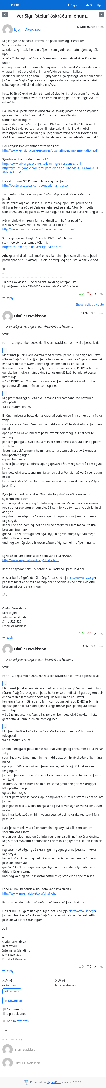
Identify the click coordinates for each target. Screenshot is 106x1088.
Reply (8, 298)
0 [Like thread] (81, 294)
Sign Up (93, 5)
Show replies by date (89, 304)
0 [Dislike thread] (89, 294)
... (5, 350)
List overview (11, 991)
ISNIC (15, 5)
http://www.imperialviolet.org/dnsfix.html (30, 560)
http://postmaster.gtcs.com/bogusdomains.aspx (35, 185)
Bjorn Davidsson (28, 29)
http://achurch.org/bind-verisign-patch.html (32, 247)
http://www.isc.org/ (81, 578)
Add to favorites (15, 1021)
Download (13, 1001)
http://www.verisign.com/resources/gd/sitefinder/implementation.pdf (50, 150)
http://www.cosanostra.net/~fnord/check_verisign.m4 (38, 229)
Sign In (74, 5)
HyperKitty (54, 1082)
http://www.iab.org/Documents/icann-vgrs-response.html (41, 164)
